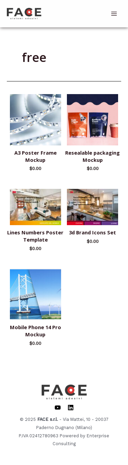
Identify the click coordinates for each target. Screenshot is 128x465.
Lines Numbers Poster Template (35, 236)
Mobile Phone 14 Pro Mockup (35, 330)
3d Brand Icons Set (92, 232)
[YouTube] (58, 407)
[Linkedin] (71, 407)
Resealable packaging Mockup (92, 156)
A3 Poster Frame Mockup (35, 156)
